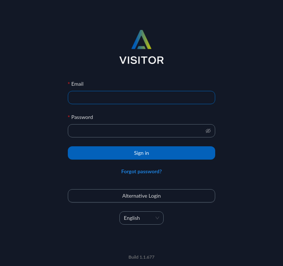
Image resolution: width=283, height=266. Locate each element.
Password (82, 117)
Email (77, 84)
